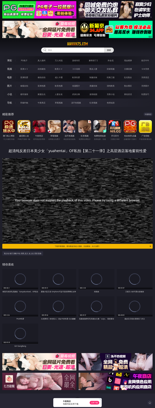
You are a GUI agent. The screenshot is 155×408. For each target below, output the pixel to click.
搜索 (109, 50)
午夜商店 (41, 102)
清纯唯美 (111, 85)
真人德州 (41, 60)
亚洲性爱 (24, 77)
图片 (9, 85)
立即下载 (94, 402)
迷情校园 (93, 94)
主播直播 (128, 69)
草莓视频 (59, 102)
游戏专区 (76, 60)
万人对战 (59, 60)
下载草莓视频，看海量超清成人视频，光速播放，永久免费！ (103, 246)
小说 (9, 94)
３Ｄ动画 (76, 69)
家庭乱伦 (41, 94)
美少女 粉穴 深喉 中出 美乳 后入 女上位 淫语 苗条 (22, 253)
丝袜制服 (111, 69)
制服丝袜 (93, 77)
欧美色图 (59, 85)
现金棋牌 (128, 60)
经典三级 (111, 77)
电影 (9, 77)
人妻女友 (59, 94)
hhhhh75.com (77, 44)
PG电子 (24, 60)
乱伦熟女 (128, 77)
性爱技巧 (145, 94)
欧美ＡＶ (59, 69)
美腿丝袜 (93, 85)
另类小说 (111, 94)
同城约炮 (24, 102)
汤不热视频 (76, 102)
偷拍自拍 (41, 77)
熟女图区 (128, 85)
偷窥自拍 (24, 85)
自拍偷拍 (41, 69)
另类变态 (145, 77)
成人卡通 (59, 77)
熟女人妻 (93, 69)
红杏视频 (93, 102)
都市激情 (24, 94)
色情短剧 (111, 102)
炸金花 (111, 60)
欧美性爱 (76, 77)
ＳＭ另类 (145, 69)
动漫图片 (76, 85)
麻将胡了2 (93, 60)
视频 (9, 68)
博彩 (9, 60)
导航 (9, 102)
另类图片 (145, 85)
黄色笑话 (128, 94)
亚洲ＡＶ (24, 69)
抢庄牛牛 (145, 60)
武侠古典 (76, 94)
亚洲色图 (41, 85)
